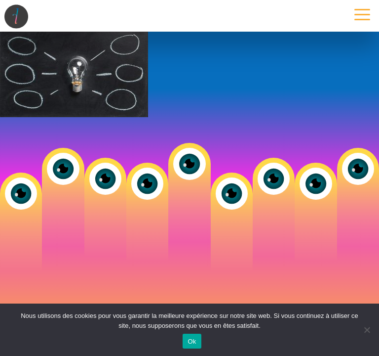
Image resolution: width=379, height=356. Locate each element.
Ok (192, 341)
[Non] (367, 330)
